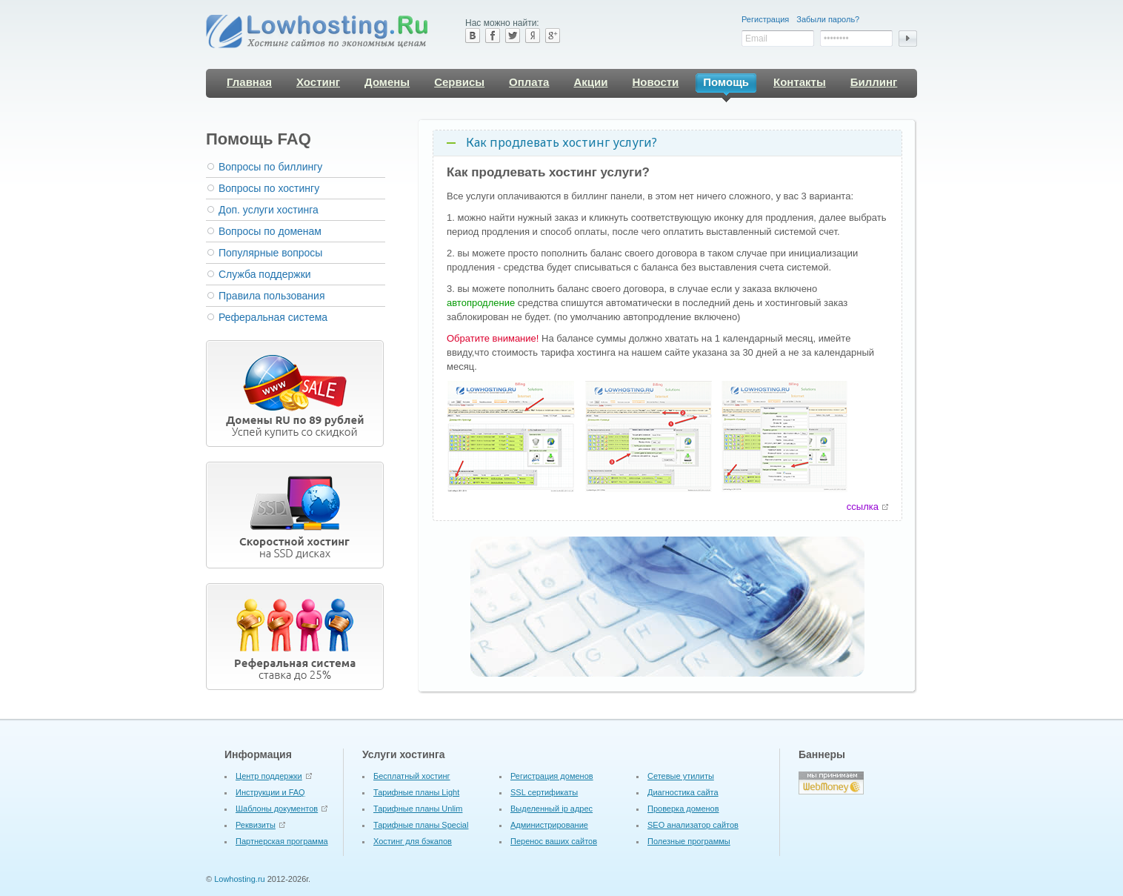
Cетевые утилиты (680, 767)
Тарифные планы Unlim (417, 800)
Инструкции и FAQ (270, 784)
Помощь (726, 84)
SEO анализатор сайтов (693, 816)
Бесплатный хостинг (411, 767)
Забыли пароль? (827, 19)
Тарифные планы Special (420, 816)
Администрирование (549, 816)
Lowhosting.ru (239, 870)
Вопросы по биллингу (270, 167)
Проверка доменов (683, 800)
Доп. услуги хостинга (269, 210)
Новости (655, 82)
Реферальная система (273, 317)
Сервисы (459, 82)
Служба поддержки (265, 274)
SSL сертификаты (544, 784)
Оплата (529, 82)
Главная (249, 82)
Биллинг (874, 82)
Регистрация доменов (551, 767)
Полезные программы (688, 833)
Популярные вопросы (270, 253)
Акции (590, 82)
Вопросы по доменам (270, 231)
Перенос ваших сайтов (553, 833)
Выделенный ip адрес (551, 800)
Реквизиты (256, 816)
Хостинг (318, 82)
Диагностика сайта (683, 784)
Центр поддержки (269, 767)
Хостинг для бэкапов (412, 833)
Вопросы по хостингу (269, 188)
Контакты (799, 82)
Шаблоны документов (277, 800)
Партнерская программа (282, 833)
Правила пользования (272, 296)
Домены (387, 82)
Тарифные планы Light (416, 784)
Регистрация (765, 19)
